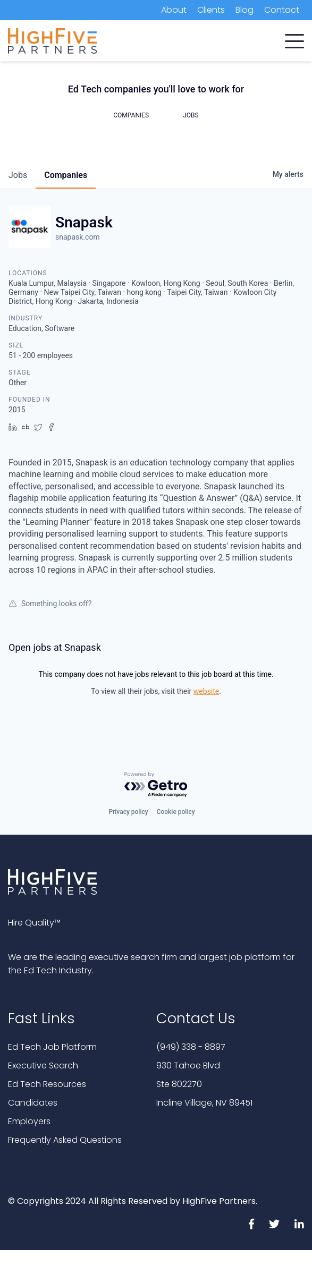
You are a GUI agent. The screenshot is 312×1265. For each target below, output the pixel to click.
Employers (29, 1121)
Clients (211, 10)
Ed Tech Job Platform (52, 1047)
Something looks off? (50, 603)
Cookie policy (176, 812)
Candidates (32, 1103)
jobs (18, 175)
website (206, 691)
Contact (281, 10)
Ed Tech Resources (47, 1084)
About (174, 10)
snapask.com (77, 237)
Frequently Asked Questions (65, 1140)
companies (65, 175)
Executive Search (43, 1065)
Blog (244, 10)
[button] (294, 39)
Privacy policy (128, 812)
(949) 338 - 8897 (190, 1047)
